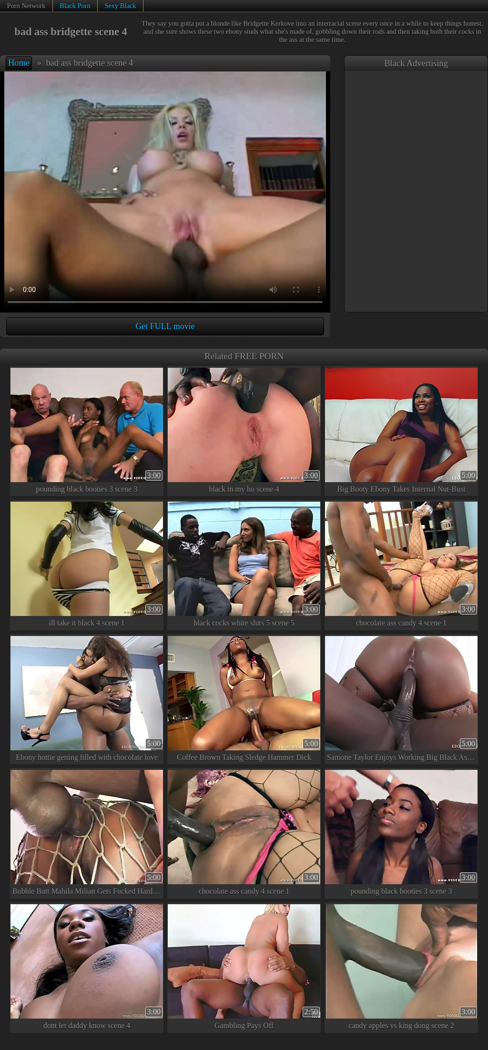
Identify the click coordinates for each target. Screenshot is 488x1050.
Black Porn (75, 6)
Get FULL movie (164, 326)
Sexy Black (120, 6)
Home (19, 63)
